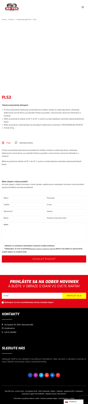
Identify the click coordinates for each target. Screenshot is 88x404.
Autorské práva (64, 398)
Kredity (72, 398)
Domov (4, 19)
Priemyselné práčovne (23, 19)
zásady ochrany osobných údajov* (41, 302)
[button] (82, 7)
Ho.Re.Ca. (11, 19)
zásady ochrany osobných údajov (42, 249)
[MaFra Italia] (11, 7)
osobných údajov (52, 398)
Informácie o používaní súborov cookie (26, 398)
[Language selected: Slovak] (73, 402)
